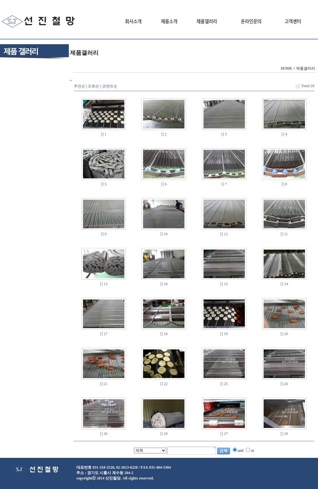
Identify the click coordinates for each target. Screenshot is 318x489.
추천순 (79, 86)
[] (102, 134)
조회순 (93, 86)
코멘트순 (109, 86)
